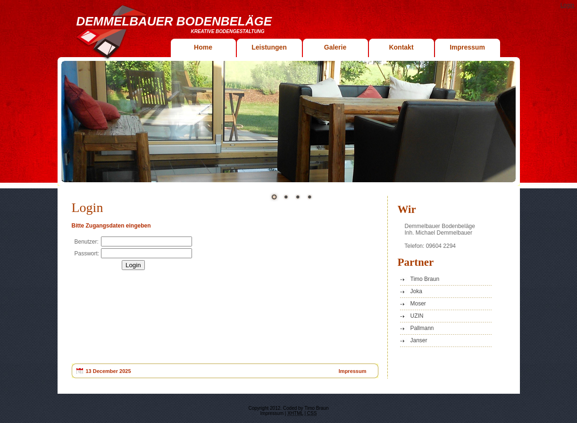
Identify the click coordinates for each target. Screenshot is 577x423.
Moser (418, 303)
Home (203, 47)
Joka (416, 291)
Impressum (467, 47)
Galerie (335, 47)
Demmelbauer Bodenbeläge (174, 21)
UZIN (417, 316)
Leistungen (269, 47)
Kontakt (401, 47)
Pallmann (422, 328)
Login (567, 5)
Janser (418, 340)
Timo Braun (425, 279)
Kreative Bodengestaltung (228, 31)
